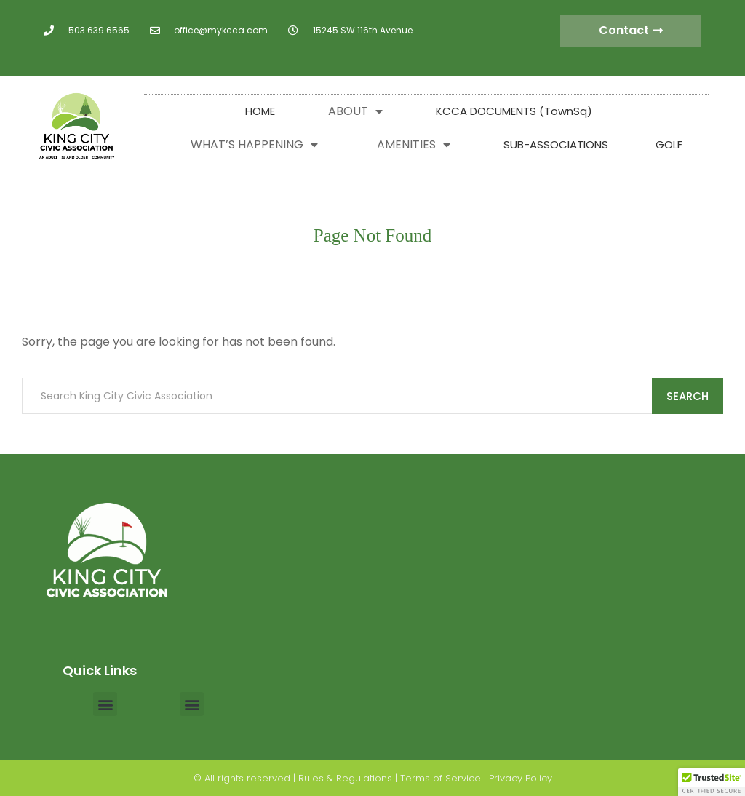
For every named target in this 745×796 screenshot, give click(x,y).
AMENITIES (413, 145)
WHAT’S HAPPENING (254, 145)
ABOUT (355, 111)
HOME (260, 111)
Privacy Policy (520, 778)
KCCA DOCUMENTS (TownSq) (514, 111)
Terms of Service (440, 778)
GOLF (669, 144)
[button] (105, 704)
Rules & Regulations (345, 778)
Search (687, 396)
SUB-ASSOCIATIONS (555, 144)
